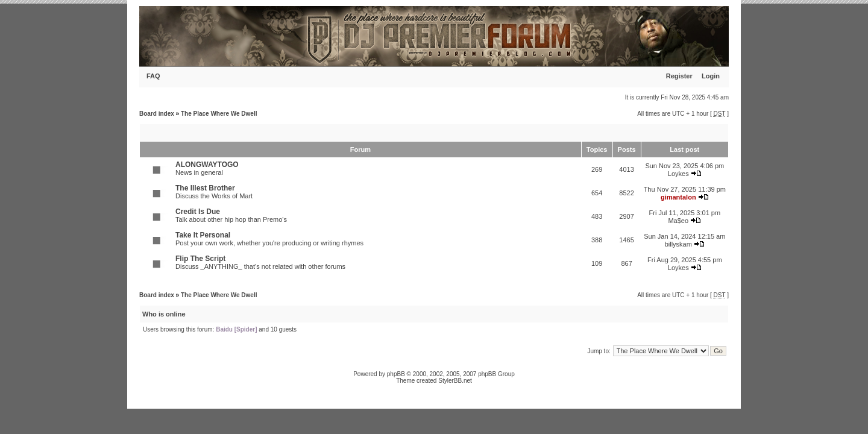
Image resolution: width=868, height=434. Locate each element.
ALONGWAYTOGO (207, 164)
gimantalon (678, 197)
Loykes (678, 173)
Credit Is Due (197, 211)
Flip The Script (200, 258)
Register (679, 76)
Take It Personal (202, 235)
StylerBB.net (455, 380)
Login (711, 76)
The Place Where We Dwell (219, 113)
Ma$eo (678, 220)
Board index (156, 113)
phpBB (396, 374)
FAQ (153, 76)
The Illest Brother (205, 188)
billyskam (678, 244)
